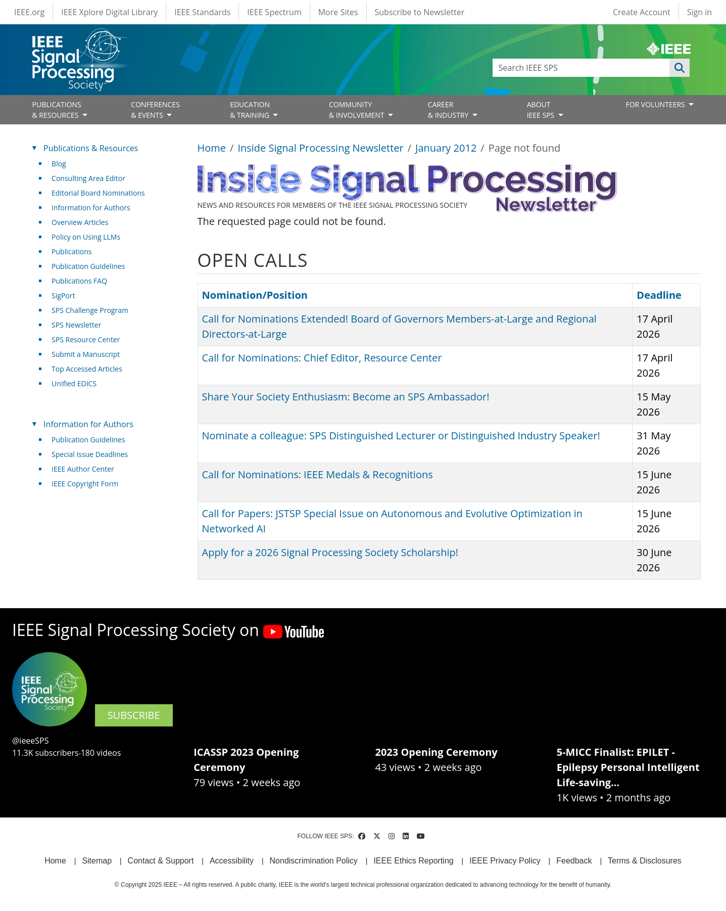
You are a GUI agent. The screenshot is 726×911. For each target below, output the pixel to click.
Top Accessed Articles (87, 369)
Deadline (659, 295)
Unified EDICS (74, 383)
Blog (59, 163)
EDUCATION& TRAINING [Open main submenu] (250, 110)
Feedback (574, 860)
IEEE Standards (202, 12)
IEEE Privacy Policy (504, 860)
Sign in (699, 12)
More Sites (338, 12)
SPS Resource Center (86, 339)
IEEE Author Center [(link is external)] (87, 469)
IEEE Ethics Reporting (413, 860)
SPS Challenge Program (90, 310)
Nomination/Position (255, 295)
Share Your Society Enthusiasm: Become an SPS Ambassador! (346, 396)
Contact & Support (161, 860)
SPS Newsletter (76, 325)
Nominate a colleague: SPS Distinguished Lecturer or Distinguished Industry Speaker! (401, 435)
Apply (679, 68)
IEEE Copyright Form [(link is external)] (89, 483)
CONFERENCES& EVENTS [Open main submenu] (155, 110)
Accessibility (232, 860)
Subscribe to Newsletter (420, 12)
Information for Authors (91, 207)
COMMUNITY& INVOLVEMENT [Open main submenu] (357, 110)
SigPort (63, 295)
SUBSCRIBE (134, 715)
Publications (71, 251)
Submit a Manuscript (86, 354)
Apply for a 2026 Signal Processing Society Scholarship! (330, 552)
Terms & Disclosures (645, 860)
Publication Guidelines (88, 266)
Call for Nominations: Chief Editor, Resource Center (322, 358)
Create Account (641, 12)
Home (212, 148)
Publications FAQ (79, 281)
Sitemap (97, 860)
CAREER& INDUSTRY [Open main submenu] (449, 110)
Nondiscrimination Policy (314, 860)
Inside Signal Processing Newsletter (320, 148)
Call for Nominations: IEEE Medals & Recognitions (317, 474)
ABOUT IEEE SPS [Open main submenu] (541, 110)
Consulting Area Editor (88, 178)
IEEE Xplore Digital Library (109, 12)
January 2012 (445, 148)
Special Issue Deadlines (90, 454)
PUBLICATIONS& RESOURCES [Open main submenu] (56, 110)
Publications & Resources (90, 148)
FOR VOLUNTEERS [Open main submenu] (656, 104)
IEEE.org (29, 12)
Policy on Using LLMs (86, 237)
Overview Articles (80, 222)
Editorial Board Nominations (98, 193)
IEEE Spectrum (274, 12)
